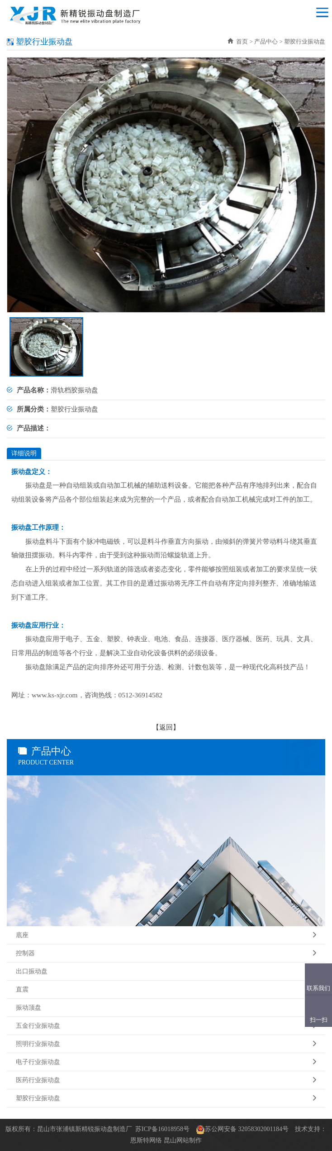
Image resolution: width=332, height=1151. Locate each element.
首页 (238, 41)
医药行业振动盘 (166, 1080)
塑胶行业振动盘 (166, 1098)
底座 (166, 935)
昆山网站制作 (183, 1140)
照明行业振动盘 (166, 1044)
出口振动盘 (166, 971)
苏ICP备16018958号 (162, 1129)
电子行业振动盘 (166, 1062)
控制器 (166, 953)
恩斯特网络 (146, 1140)
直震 (166, 990)
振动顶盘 (166, 1008)
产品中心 (266, 41)
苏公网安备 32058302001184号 (247, 1129)
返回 (166, 727)
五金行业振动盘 (166, 1026)
